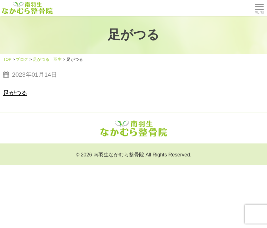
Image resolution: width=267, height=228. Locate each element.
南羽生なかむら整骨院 (118, 154)
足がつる (15, 93)
